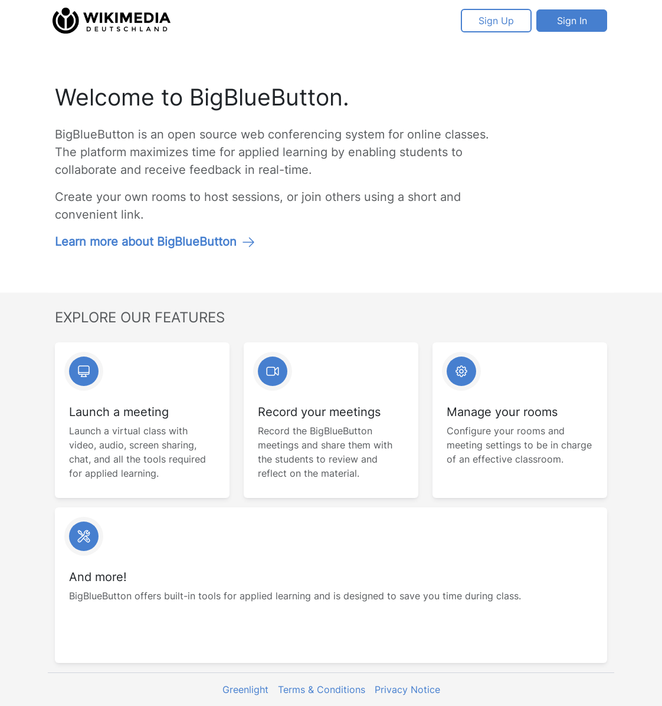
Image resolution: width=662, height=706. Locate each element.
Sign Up (496, 21)
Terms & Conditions (321, 689)
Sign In (572, 21)
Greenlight (245, 689)
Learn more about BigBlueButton (155, 242)
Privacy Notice (407, 689)
